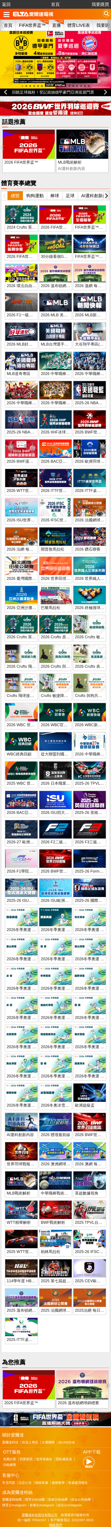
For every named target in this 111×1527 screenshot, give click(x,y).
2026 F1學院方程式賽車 (27, 861)
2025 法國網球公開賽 (59, 1300)
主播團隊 (48, 1422)
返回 (6, 4)
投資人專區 (30, 1422)
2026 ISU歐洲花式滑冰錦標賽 (66, 890)
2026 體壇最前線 (55, 1125)
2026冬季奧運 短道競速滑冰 (65, 1037)
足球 (70, 185)
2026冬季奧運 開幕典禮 (27, 920)
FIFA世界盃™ (32, 25)
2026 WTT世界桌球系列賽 (29, 481)
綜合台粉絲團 (81, 1480)
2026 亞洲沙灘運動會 (25, 598)
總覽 (15, 185)
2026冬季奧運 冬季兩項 (61, 978)
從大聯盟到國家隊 (56, 744)
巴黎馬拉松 (50, 598)
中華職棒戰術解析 (56, 1183)
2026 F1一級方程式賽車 (27, 305)
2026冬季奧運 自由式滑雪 (63, 1008)
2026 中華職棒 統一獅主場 (64, 393)
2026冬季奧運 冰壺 (23, 1008)
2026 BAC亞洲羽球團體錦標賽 (33, 803)
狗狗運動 (35, 185)
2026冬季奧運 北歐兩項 (27, 1037)
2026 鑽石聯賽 (87, 539)
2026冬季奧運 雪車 (57, 949)
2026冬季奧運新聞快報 (27, 1096)
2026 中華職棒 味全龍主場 (30, 393)
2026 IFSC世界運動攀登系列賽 (68, 510)
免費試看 (9, 1439)
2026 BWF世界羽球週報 (62, 861)
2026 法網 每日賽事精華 (28, 539)
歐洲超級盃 (84, 1096)
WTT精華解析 (19, 1212)
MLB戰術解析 (51, 153)
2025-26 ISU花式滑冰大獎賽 (31, 890)
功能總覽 (9, 1445)
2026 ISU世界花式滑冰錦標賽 (32, 510)
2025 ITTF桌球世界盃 (25, 1330)
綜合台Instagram (70, 1485)
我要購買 (100, 4)
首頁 (55, 4)
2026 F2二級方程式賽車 (62, 832)
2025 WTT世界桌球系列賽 (29, 1242)
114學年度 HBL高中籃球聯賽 (32, 1271)
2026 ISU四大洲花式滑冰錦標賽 (68, 803)
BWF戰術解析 (87, 153)
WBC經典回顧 (19, 744)
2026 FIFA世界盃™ (21, 153)
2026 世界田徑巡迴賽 (59, 569)
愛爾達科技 (10, 1422)
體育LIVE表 (78, 25)
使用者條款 (44, 1439)
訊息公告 (25, 1463)
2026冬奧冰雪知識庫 (59, 1096)
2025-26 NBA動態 (22, 422)
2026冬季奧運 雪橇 (91, 1008)
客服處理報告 (78, 1463)
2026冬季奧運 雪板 (57, 1066)
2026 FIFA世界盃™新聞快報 (31, 247)
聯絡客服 (41, 1463)
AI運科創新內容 (20, 1125)
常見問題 (8, 1463)
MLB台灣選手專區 (56, 334)
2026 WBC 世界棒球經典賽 (30, 715)
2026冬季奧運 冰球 (23, 978)
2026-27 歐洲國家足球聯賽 (30, 832)
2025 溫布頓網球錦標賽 (27, 1300)
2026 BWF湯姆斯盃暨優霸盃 (31, 451)
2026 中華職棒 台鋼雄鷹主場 (66, 364)
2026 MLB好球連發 (23, 334)
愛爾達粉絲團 (12, 1480)
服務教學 (58, 1463)
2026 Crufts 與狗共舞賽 (61, 656)
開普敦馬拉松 (52, 539)
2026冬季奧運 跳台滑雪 (27, 1066)
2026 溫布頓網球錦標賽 (61, 276)
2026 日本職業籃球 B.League (66, 774)
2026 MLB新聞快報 (91, 305)
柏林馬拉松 (50, 1242)
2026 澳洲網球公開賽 (59, 1154)
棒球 (54, 185)
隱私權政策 (64, 1439)
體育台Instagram (14, 1485)
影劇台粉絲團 (58, 1480)
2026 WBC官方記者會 (60, 715)
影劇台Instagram (42, 1485)
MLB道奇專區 (18, 364)
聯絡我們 (55, 1505)
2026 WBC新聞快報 (92, 715)
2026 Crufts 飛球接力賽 (27, 656)
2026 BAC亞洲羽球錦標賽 (63, 451)
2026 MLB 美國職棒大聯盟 (64, 305)
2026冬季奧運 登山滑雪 (27, 949)
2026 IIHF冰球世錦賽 (59, 422)
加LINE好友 (66, 1422)
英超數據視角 (86, 1183)
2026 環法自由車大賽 (25, 276)
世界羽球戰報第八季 (24, 1154)
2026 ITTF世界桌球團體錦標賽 (67, 481)
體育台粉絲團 (35, 1480)
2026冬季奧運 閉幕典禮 (61, 920)
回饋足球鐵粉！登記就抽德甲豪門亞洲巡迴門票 (53, 92)
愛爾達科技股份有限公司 (40, 1495)
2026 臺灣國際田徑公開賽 (29, 569)
